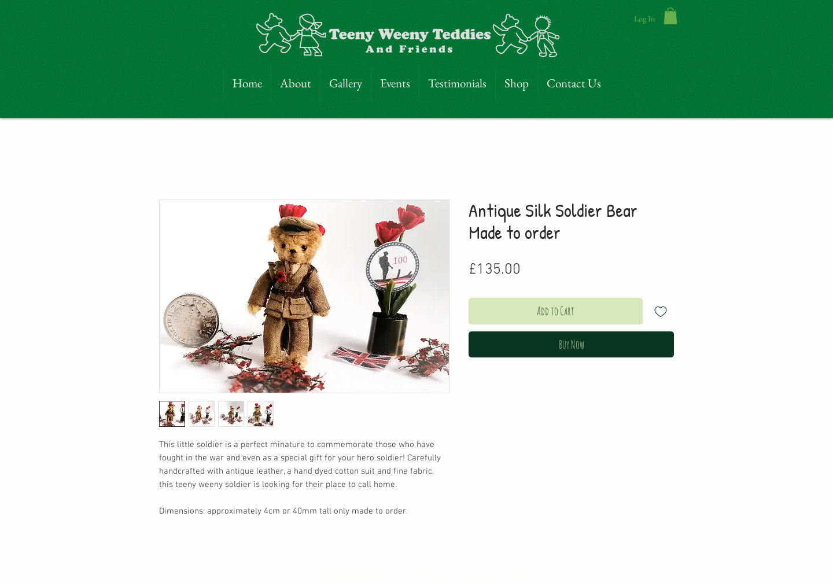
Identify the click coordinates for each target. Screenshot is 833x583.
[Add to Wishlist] (660, 311)
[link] (670, 16)
